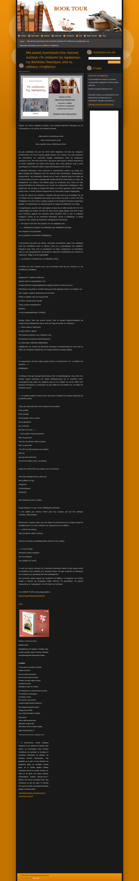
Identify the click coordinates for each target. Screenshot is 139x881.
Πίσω (21, 604)
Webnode (36, 878)
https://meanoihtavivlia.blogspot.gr (32, 596)
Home (22, 41)
